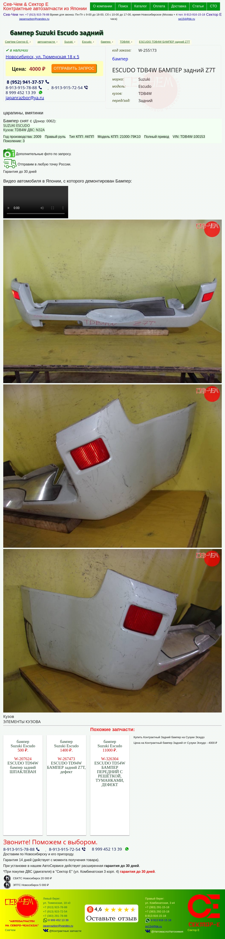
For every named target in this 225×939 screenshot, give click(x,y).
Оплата (159, 6)
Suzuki (69, 41)
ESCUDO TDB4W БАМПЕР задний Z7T (164, 41)
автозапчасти (46, 41)
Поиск (123, 6)
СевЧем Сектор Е (17, 41)
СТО (213, 6)
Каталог (140, 6)
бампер (106, 41)
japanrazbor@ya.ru (25, 98)
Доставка (178, 6)
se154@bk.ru (186, 18)
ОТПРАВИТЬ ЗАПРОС (74, 68)
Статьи (198, 6)
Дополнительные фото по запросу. (37, 154)
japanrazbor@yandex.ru (34, 18)
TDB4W (125, 41)
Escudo (87, 41)
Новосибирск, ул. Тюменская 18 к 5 (42, 57)
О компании (102, 6)
